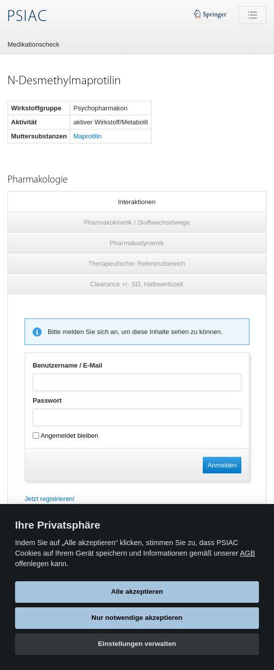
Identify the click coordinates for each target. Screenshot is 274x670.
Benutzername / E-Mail (67, 365)
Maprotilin (87, 136)
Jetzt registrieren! (50, 498)
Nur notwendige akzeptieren (136, 617)
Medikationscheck (33, 44)
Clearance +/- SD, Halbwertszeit (136, 284)
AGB (247, 553)
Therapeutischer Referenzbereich (136, 263)
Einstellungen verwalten (137, 643)
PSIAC (27, 17)
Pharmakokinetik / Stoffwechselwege (137, 222)
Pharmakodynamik (137, 243)
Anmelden (222, 465)
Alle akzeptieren (137, 591)
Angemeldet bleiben (65, 435)
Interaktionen (137, 202)
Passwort (47, 400)
